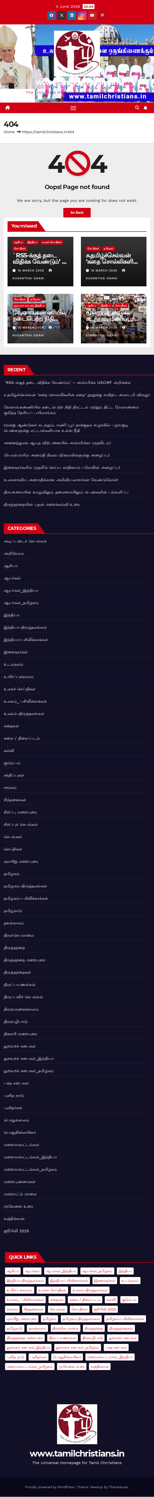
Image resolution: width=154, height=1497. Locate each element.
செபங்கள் (13, 836)
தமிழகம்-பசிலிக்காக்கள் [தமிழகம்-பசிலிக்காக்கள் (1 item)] (125, 1319)
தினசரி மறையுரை (20, 1033)
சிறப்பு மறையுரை (20, 812)
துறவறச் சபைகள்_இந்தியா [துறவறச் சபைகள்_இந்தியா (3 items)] (28, 1348)
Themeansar (118, 1487)
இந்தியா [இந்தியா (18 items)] (125, 1271)
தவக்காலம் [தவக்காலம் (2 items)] (37, 1329)
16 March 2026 (31, 271)
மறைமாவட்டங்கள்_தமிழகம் (30, 1169)
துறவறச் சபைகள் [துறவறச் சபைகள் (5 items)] (123, 1338)
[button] (137, 108)
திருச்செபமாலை (19, 935)
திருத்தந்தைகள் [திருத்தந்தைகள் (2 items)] (121, 1329)
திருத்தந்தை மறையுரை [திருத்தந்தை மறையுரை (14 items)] (25, 1338)
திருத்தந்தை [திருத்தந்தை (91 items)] (94, 1329)
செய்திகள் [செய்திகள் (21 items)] (80, 1309)
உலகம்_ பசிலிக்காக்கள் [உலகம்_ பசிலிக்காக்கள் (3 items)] (25, 1300)
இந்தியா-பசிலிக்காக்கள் (26, 639)
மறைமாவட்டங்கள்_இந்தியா (30, 1157)
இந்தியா (32, 242)
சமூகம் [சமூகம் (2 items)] (12, 1309)
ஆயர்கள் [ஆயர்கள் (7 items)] (32, 1271)
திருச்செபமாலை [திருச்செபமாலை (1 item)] (66, 1329)
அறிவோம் (14, 553)
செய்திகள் (20, 248)
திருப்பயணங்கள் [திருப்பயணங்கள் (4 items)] (62, 1338)
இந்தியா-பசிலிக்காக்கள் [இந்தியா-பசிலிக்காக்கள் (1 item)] (69, 1281)
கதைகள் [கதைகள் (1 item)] (57, 1300)
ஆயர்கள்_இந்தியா (21, 590)
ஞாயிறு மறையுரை (21, 861)
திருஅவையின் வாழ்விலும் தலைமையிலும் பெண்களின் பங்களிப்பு (66, 492)
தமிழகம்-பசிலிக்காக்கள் (26, 898)
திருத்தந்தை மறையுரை (25, 960)
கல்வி (9, 750)
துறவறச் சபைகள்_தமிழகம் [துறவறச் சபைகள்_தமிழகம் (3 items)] (77, 1348)
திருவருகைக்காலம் (21, 1009)
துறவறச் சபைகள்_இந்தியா (29, 305)
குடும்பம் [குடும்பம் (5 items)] (129, 1300)
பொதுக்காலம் (16, 1120)
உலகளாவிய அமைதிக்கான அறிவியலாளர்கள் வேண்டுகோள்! (61, 480)
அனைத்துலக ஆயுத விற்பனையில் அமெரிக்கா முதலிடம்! (57, 443)
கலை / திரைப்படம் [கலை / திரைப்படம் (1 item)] (85, 1300)
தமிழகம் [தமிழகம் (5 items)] (49, 1319)
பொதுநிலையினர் (20, 1132)
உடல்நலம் (13, 664)
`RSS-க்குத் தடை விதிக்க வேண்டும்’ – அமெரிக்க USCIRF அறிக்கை (67, 382)
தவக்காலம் (14, 923)
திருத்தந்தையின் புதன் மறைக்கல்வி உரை (42, 504)
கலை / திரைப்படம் (22, 738)
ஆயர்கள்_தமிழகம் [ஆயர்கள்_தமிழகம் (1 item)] (97, 1271)
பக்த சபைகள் (16, 1083)
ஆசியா (18, 242)
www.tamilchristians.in (77, 82)
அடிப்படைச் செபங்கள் (25, 541)
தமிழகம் (109, 248)
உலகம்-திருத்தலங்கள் (24, 713)
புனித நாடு (14, 1095)
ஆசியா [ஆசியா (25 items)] (13, 1271)
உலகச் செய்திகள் (52, 242)
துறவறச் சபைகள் (20, 1046)
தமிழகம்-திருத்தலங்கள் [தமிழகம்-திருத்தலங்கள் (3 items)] (81, 1319)
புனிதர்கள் (13, 1107)
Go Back (77, 213)
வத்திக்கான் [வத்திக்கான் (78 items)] (100, 1367)
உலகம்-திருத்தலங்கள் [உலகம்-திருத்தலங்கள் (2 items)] (90, 1290)
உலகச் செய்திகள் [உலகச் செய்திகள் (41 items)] (52, 1290)
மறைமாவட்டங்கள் (21, 1144)
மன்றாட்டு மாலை (20, 1194)
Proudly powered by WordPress (50, 1487)
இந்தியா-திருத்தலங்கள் (25, 627)
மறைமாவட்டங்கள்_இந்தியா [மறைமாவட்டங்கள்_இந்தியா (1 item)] (110, 1357)
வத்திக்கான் (14, 1218)
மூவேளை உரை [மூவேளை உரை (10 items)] (72, 1367)
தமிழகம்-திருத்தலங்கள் (25, 886)
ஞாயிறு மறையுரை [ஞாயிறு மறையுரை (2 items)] (22, 1319)
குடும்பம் (12, 762)
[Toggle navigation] (73, 108)
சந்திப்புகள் (14, 775)
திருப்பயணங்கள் (19, 984)
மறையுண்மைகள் (19, 1181)
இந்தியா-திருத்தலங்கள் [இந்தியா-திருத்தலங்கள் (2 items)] (25, 1281)
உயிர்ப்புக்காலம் (19, 676)
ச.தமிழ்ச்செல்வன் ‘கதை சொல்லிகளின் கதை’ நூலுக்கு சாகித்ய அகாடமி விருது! (77, 395)
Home (9, 132)
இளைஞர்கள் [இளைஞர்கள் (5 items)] (104, 1281)
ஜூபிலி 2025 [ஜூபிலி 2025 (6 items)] (105, 1309)
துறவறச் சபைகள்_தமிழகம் (29, 1070)
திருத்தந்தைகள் (17, 972)
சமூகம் (10, 787)
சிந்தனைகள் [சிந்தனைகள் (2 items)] (33, 1309)
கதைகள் (11, 725)
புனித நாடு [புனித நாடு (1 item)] (15, 1357)
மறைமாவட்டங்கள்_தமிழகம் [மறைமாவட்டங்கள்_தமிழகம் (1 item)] (30, 1367)
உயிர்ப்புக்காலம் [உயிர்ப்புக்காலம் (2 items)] (19, 1290)
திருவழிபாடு (15, 1021)
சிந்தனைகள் (15, 799)
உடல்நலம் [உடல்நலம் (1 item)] (130, 1281)
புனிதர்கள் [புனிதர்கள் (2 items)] (38, 1357)
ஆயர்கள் (12, 578)
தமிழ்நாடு (13, 910)
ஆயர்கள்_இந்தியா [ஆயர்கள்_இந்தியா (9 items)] (61, 1271)
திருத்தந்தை (14, 947)
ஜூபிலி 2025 (16, 1231)
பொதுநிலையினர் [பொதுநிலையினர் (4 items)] (67, 1357)
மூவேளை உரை (18, 1206)
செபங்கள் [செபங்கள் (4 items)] (58, 1309)
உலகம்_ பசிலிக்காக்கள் (25, 701)
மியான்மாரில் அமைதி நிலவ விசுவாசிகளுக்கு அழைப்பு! (57, 455)
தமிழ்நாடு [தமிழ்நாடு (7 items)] (15, 1329)
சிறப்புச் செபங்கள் (21, 824)
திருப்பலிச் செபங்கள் (23, 996)
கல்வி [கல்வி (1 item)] (111, 1300)
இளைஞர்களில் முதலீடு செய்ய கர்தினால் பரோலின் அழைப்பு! (62, 467)
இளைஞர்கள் (16, 652)
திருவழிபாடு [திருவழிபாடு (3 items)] (92, 1338)
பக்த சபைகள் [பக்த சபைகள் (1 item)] (116, 1348)
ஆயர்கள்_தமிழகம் (21, 602)
